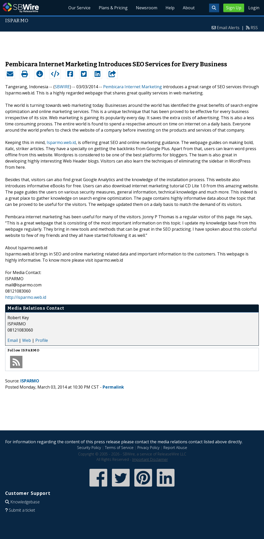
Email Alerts (228, 27)
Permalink (113, 387)
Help (170, 8)
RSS (254, 27)
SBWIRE (62, 87)
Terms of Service (119, 447)
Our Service (79, 8)
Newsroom (146, 8)
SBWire (21, 8)
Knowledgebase (25, 502)
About (189, 8)
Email (12, 340)
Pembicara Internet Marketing (132, 87)
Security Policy (89, 447)
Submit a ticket (22, 510)
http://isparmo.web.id (25, 297)
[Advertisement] (132, 43)
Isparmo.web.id (61, 142)
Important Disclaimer (150, 459)
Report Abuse (175, 447)
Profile (41, 340)
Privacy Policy (148, 447)
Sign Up (233, 8)
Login (253, 8)
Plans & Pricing (113, 8)
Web (26, 340)
